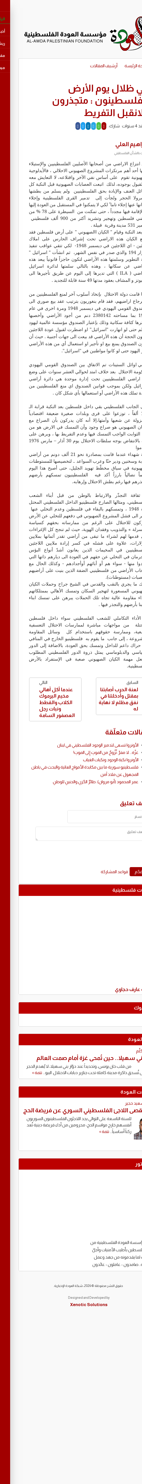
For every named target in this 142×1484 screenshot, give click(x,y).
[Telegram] (75, 126)
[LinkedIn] (70, 126)
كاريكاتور (127, 1164)
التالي (38, 699)
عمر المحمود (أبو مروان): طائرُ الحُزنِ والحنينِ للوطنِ (78, 781)
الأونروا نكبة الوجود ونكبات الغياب (93, 759)
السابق (104, 696)
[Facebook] (60, 126)
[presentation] (91, 856)
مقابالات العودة (120, 1092)
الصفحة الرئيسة (120, 65)
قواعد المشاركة (96, 871)
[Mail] (86, 126)
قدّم (121, 871)
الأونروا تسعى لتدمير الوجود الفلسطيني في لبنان (80, 745)
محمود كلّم (128, 1051)
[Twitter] (65, 126)
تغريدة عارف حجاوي (117, 990)
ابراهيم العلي (113, 144)
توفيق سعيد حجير (122, 1103)
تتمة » (19, 1072)
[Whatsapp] (81, 126)
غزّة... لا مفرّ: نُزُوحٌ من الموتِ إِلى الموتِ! (88, 752)
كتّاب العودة (124, 1039)
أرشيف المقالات (86, 65)
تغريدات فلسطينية (116, 890)
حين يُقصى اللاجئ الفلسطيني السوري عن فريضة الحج (72, 1110)
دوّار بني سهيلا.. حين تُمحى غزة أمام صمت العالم (78, 1058)
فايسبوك (127, 1007)
